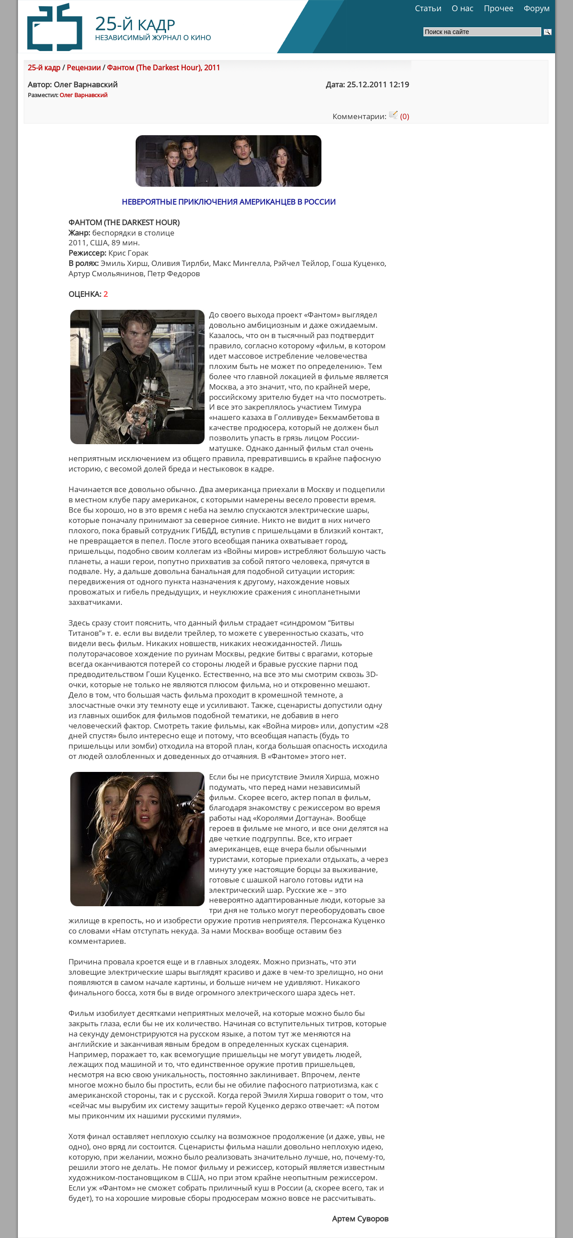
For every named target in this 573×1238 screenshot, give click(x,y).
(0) (399, 116)
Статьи (428, 8)
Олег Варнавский (83, 95)
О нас (463, 8)
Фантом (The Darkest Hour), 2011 (163, 68)
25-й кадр (44, 68)
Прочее (498, 8)
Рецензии (84, 68)
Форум (537, 8)
